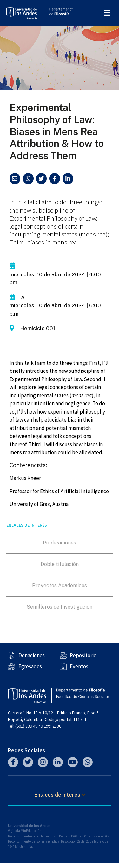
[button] (15, 178)
